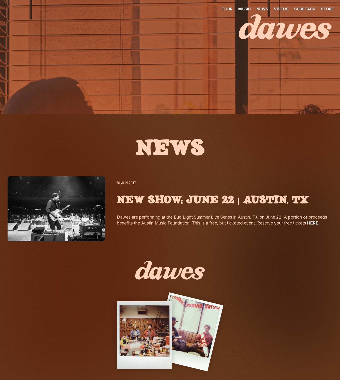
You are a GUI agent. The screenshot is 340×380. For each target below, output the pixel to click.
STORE (327, 9)
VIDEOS (281, 9)
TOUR (227, 9)
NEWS (262, 9)
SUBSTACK (304, 9)
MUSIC (244, 9)
